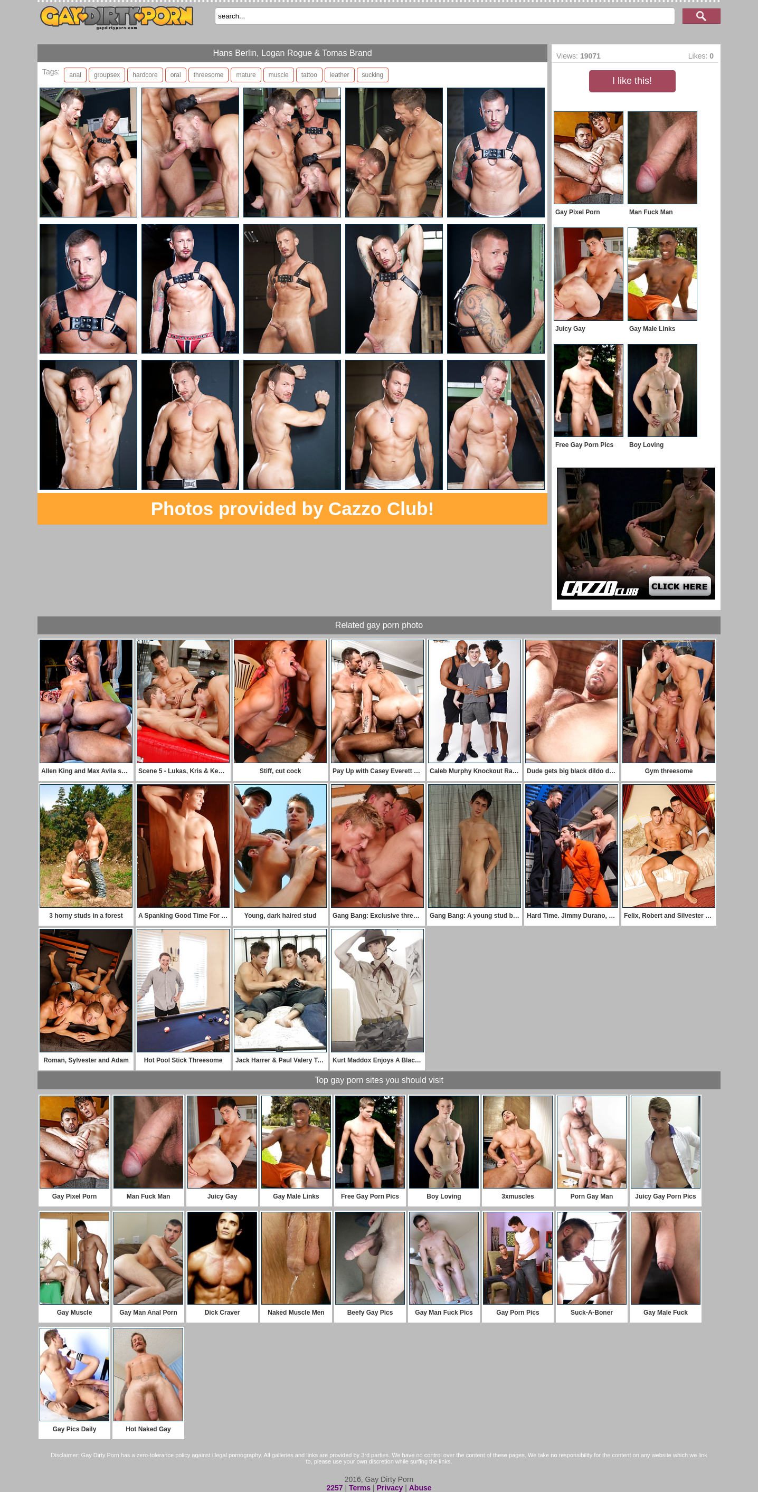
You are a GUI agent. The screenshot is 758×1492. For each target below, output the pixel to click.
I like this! (632, 80)
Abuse (420, 1488)
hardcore (144, 75)
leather (339, 75)
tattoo (309, 75)
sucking (373, 75)
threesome (209, 75)
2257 (334, 1488)
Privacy (389, 1488)
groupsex (107, 75)
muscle (279, 75)
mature (245, 75)
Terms (360, 1488)
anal (75, 75)
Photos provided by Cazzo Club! (292, 508)
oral (175, 75)
